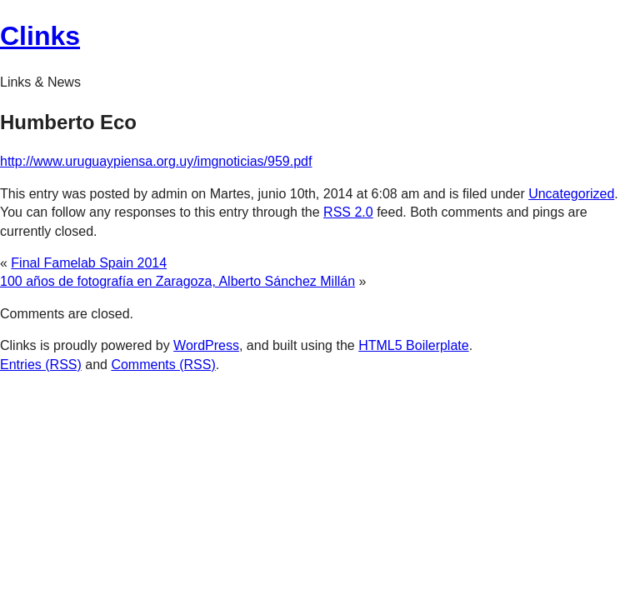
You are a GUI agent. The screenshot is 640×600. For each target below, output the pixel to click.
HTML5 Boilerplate (413, 345)
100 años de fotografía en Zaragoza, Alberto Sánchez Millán (177, 281)
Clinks (40, 36)
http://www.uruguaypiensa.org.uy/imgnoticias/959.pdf (156, 161)
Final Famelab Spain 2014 (89, 263)
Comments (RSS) (163, 365)
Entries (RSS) (41, 365)
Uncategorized (571, 194)
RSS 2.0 (348, 212)
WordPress (206, 345)
